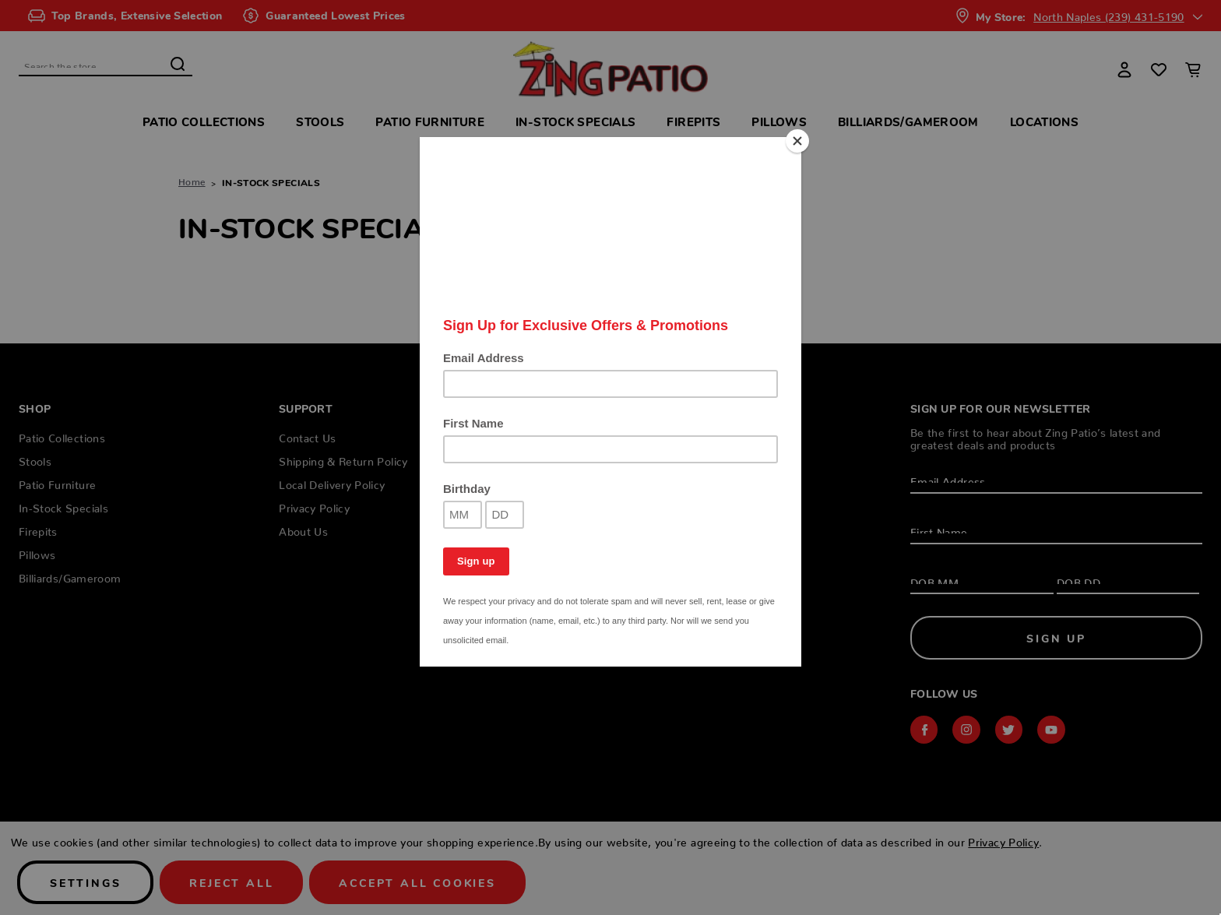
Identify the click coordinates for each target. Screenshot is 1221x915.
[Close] (797, 141)
